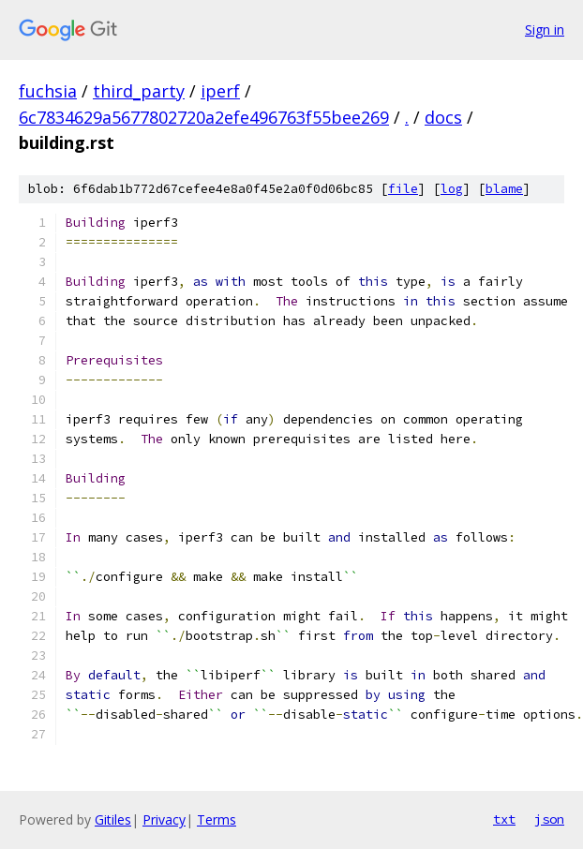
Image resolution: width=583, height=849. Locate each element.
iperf (220, 91)
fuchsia (48, 91)
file (403, 189)
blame (504, 189)
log (452, 189)
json (549, 819)
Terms (216, 819)
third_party (139, 91)
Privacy (164, 819)
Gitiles (113, 819)
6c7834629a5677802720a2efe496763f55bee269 (204, 117)
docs (443, 117)
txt (504, 819)
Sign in (544, 29)
